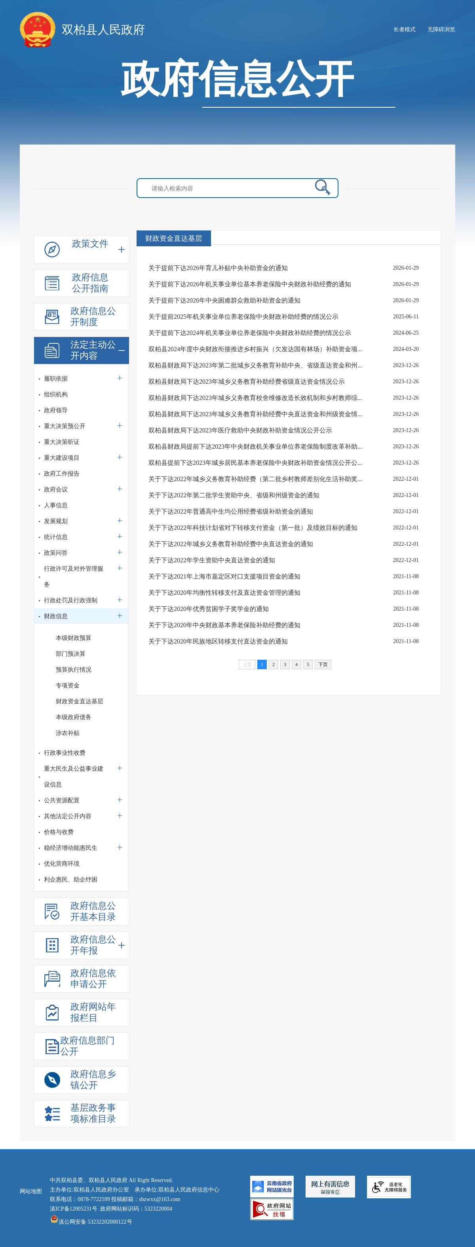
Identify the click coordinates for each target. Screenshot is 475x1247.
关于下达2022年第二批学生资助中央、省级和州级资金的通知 (233, 495)
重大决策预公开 (65, 426)
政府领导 (56, 410)
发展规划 (56, 521)
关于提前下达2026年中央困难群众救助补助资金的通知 (224, 300)
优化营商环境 (62, 864)
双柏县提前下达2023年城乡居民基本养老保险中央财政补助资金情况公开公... (255, 462)
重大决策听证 (62, 442)
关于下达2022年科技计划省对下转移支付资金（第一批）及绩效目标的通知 (252, 527)
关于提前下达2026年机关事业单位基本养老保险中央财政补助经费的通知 (249, 284)
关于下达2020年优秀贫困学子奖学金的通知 (208, 608)
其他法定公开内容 (67, 816)
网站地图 (31, 1191)
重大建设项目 (62, 458)
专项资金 (68, 685)
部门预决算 (71, 654)
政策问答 (56, 553)
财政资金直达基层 (79, 701)
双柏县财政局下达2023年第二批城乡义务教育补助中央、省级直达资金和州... (255, 365)
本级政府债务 (73, 717)
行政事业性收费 (65, 753)
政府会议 (56, 489)
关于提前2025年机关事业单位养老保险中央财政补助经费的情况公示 (243, 316)
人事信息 (56, 505)
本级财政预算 (73, 638)
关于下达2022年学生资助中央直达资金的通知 (211, 560)
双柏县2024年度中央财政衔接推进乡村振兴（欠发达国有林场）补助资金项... (255, 349)
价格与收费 (59, 832)
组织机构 (56, 394)
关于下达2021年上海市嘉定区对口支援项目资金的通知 (224, 576)
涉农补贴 (68, 733)
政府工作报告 (62, 473)
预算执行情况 (73, 669)
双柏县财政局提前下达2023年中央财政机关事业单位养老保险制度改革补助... (255, 446)
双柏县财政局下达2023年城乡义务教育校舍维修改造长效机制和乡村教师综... (255, 397)
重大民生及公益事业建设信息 (73, 776)
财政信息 (56, 616)
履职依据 (56, 378)
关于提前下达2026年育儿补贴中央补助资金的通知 (218, 268)
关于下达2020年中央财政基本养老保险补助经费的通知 (224, 625)
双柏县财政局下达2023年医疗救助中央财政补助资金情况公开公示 (240, 430)
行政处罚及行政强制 (70, 600)
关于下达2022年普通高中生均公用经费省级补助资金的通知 (230, 511)
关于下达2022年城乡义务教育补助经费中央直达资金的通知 (230, 544)
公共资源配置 (62, 800)
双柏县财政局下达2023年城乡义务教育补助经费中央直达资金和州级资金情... (255, 414)
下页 (323, 664)
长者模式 (404, 29)
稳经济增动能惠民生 (70, 848)
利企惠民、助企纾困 (70, 879)
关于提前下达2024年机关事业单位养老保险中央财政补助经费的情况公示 (249, 332)
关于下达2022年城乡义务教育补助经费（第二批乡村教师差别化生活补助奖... (255, 479)
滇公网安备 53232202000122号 (91, 1222)
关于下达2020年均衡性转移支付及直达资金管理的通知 (224, 592)
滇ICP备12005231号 (73, 1209)
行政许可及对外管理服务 (73, 576)
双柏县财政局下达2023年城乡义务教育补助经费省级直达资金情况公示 (246, 381)
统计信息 (56, 537)
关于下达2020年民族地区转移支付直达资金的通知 (218, 641)
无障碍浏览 (441, 29)
